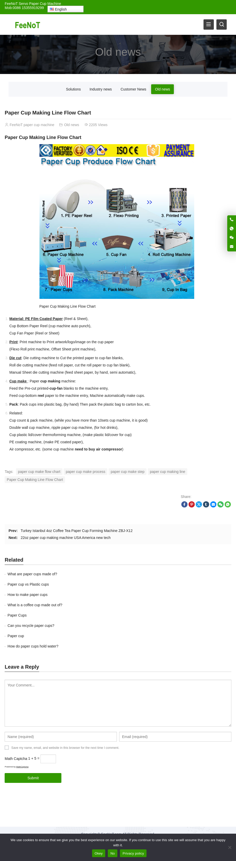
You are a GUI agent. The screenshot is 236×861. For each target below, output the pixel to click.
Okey (99, 853)
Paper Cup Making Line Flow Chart (35, 480)
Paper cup (15, 636)
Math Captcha (16, 758)
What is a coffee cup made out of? (34, 605)
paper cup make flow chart (39, 472)
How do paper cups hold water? (32, 646)
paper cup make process (85, 472)
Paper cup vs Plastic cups (28, 584)
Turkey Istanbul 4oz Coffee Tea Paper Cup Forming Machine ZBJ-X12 (77, 531)
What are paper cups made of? (32, 574)
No (112, 853)
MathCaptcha (22, 767)
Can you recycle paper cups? (30, 626)
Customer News (133, 89)
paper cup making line (167, 472)
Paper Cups (17, 615)
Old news (118, 51)
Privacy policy (133, 853)
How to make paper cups (27, 595)
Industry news (100, 89)
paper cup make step (127, 472)
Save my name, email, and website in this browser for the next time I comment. (65, 748)
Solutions (73, 89)
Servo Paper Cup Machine (40, 4)
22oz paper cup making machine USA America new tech (66, 538)
